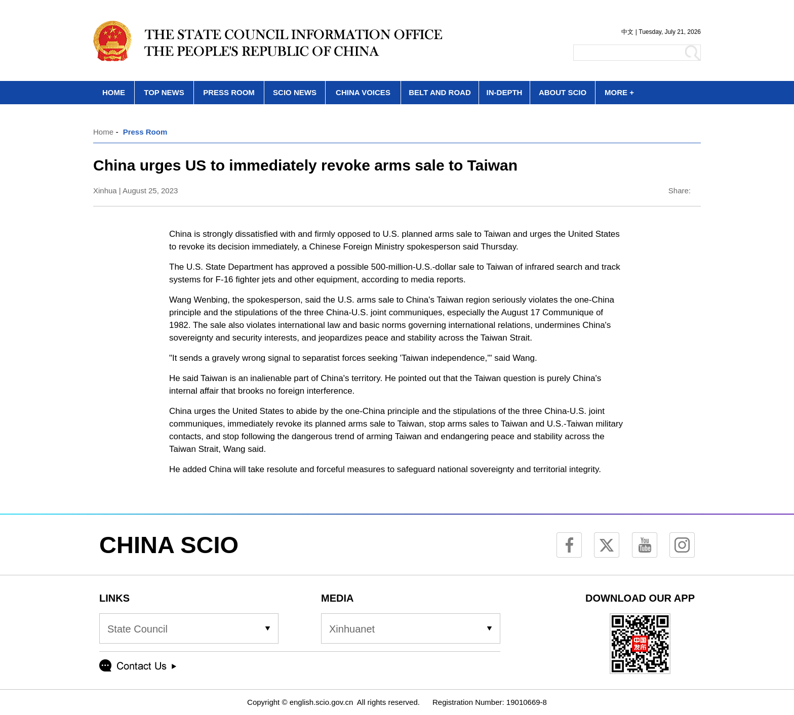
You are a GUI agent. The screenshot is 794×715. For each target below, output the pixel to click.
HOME (113, 92)
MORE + (619, 92)
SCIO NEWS (294, 92)
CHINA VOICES (363, 92)
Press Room (145, 132)
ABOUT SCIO (562, 92)
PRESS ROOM (229, 92)
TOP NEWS (164, 92)
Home (103, 132)
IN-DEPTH (505, 92)
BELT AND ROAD (440, 92)
